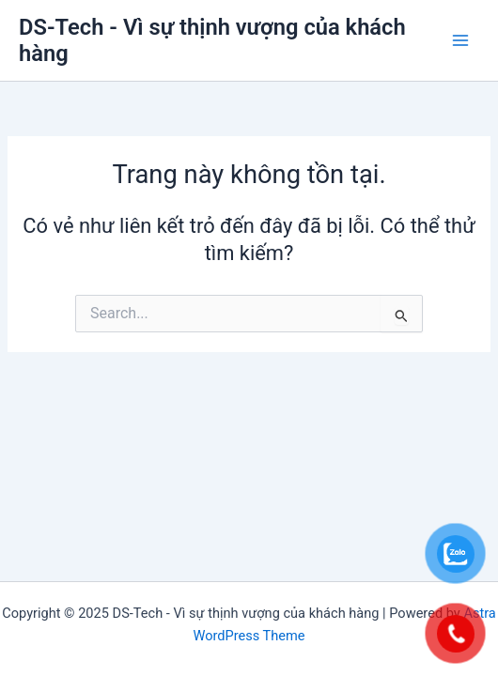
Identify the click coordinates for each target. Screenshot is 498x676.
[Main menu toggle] (460, 40)
